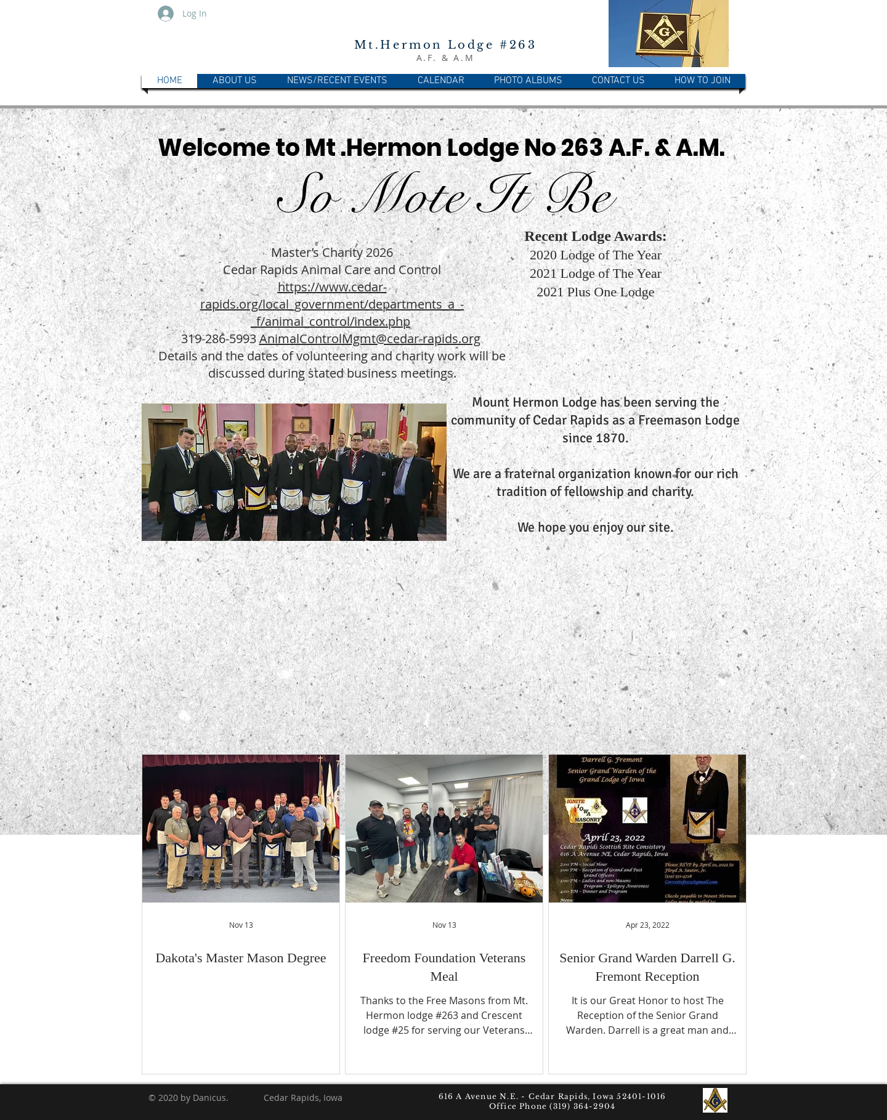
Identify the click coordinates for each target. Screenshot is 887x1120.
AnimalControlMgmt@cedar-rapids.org (369, 338)
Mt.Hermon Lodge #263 (445, 45)
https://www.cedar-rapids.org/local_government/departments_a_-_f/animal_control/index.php (332, 304)
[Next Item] (872, 472)
